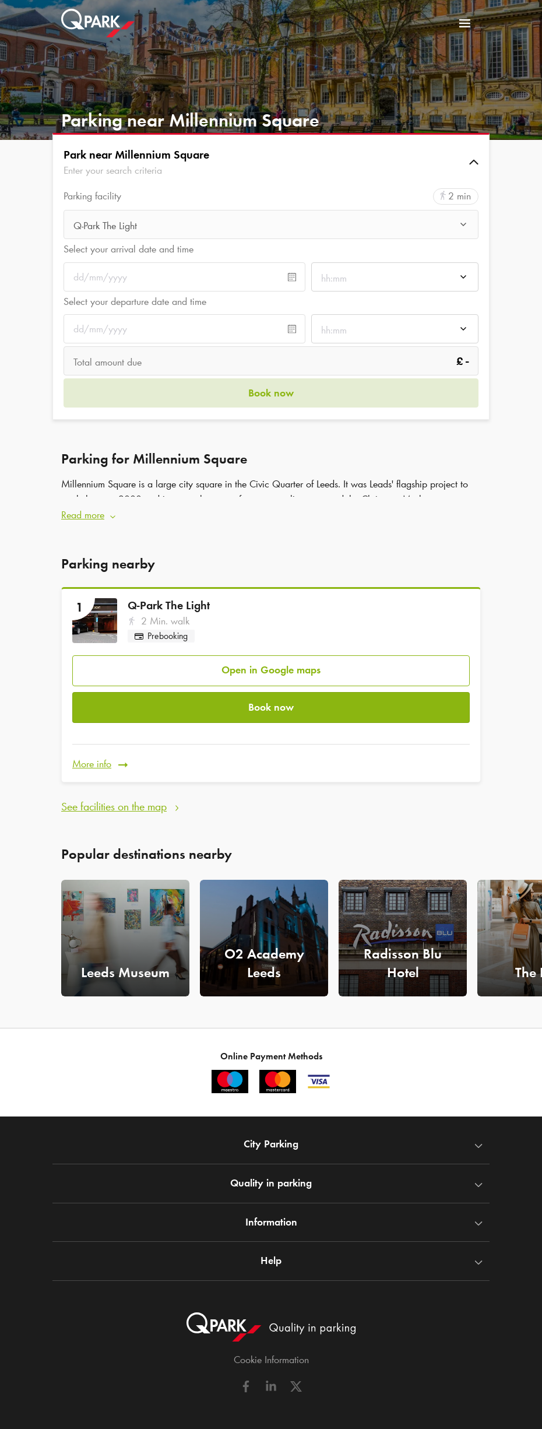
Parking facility (92, 196)
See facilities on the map (114, 797)
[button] (271, 162)
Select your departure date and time (135, 301)
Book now (271, 700)
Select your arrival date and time (128, 249)
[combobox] (271, 225)
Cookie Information (271, 1350)
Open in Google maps (271, 665)
